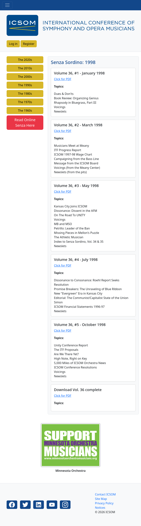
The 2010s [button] (25, 68)
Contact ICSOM (105, 494)
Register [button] (28, 44)
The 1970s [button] (25, 102)
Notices (100, 508)
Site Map (101, 499)
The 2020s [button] (25, 60)
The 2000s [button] (25, 77)
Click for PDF (62, 79)
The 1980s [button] (25, 94)
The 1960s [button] (25, 110)
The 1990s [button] (25, 85)
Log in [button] (13, 44)
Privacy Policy (104, 503)
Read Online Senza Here (25, 122)
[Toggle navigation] (7, 5)
